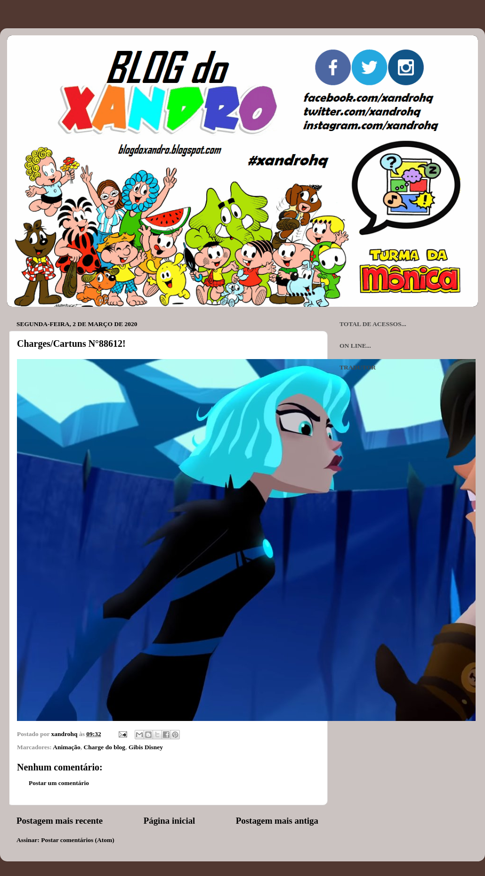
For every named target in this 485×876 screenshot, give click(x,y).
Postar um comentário (59, 782)
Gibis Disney (146, 747)
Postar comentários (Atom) (77, 839)
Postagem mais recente (59, 821)
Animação (67, 747)
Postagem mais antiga (277, 821)
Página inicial (169, 821)
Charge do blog (105, 747)
